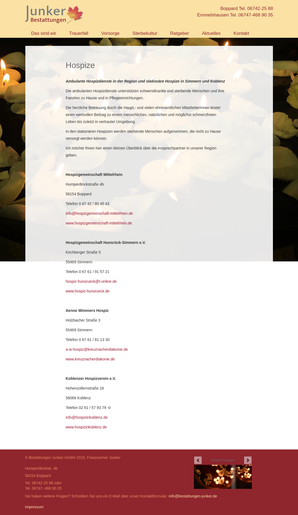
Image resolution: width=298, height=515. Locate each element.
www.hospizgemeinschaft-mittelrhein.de (99, 223)
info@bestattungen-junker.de (193, 496)
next (248, 460)
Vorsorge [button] (110, 33)
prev (198, 460)
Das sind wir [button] (43, 33)
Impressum (34, 507)
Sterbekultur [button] (144, 33)
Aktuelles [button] (211, 33)
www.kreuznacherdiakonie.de (90, 359)
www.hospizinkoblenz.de (86, 427)
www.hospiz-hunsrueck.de (88, 291)
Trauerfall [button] (78, 33)
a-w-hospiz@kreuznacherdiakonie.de (97, 349)
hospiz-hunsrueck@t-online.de (91, 281)
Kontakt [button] (241, 33)
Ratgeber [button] (179, 33)
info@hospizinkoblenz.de (87, 417)
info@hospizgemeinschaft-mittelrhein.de (99, 213)
